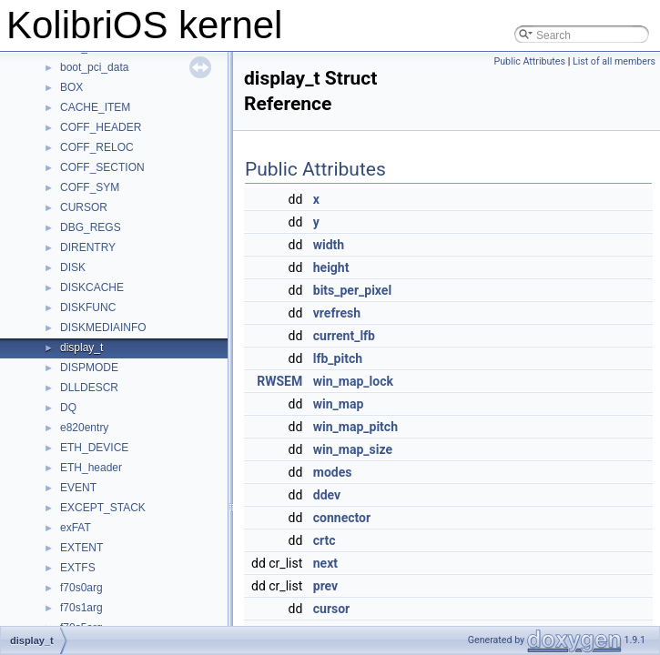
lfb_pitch (337, 358)
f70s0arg (81, 587)
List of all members (614, 61)
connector (342, 517)
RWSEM (279, 381)
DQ (68, 407)
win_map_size (352, 449)
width (328, 244)
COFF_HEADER (100, 127)
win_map (338, 404)
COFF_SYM (89, 187)
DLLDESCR (89, 387)
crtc (324, 540)
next (325, 563)
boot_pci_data (94, 67)
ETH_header (91, 467)
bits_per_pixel (352, 290)
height (331, 267)
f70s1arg (81, 607)
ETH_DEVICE (94, 447)
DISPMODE (89, 367)
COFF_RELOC (97, 147)
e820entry (84, 427)
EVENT (78, 487)
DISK (73, 267)
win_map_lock (353, 381)
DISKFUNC (88, 307)
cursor (331, 608)
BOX (71, 87)
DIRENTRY (88, 247)
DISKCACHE (92, 287)
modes (332, 472)
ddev (326, 495)
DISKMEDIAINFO (103, 327)
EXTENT (81, 547)
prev (325, 586)
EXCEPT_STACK (103, 507)
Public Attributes (529, 61)
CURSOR (83, 207)
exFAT (75, 527)
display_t (81, 347)
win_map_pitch (355, 426)
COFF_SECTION (102, 167)
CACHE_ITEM (95, 107)
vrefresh (336, 313)
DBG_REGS (90, 227)
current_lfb (344, 335)
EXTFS (78, 567)
